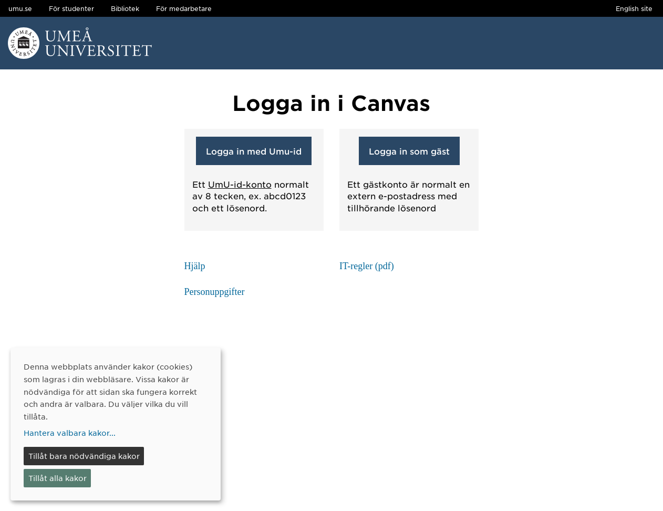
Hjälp (194, 266)
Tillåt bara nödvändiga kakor (84, 456)
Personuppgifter (214, 292)
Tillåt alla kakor (57, 478)
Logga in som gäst (409, 151)
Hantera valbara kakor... (70, 432)
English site (634, 8)
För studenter (71, 8)
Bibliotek (125, 8)
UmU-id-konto (240, 184)
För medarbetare (184, 8)
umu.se (20, 8)
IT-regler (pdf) (366, 266)
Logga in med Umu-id (254, 151)
